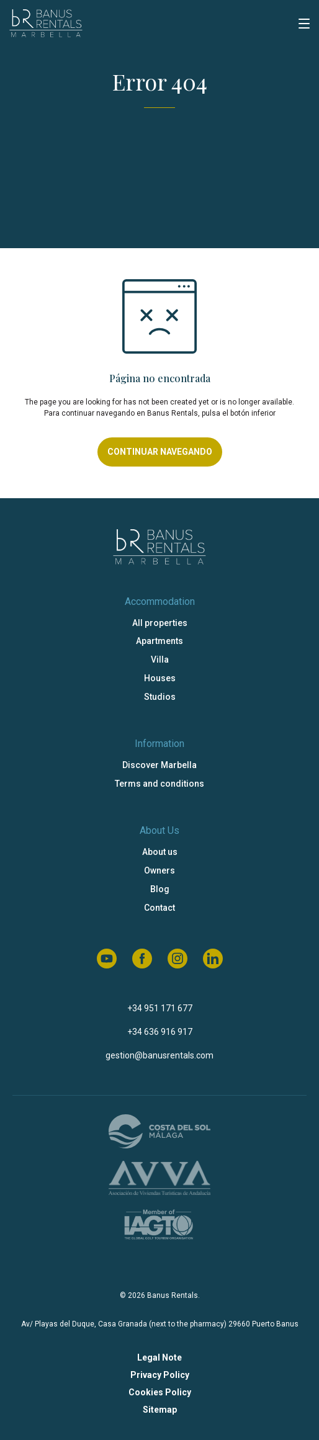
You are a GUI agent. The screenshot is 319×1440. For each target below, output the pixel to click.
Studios (160, 697)
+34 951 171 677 (159, 1008)
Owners (159, 870)
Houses (160, 678)
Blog (159, 889)
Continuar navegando (159, 452)
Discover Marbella (159, 765)
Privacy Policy (159, 1375)
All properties (159, 623)
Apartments (159, 641)
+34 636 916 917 (159, 1032)
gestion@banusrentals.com (159, 1055)
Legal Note (159, 1357)
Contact (159, 908)
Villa (160, 659)
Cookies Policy (159, 1392)
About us (159, 852)
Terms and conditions (159, 784)
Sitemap (160, 1410)
